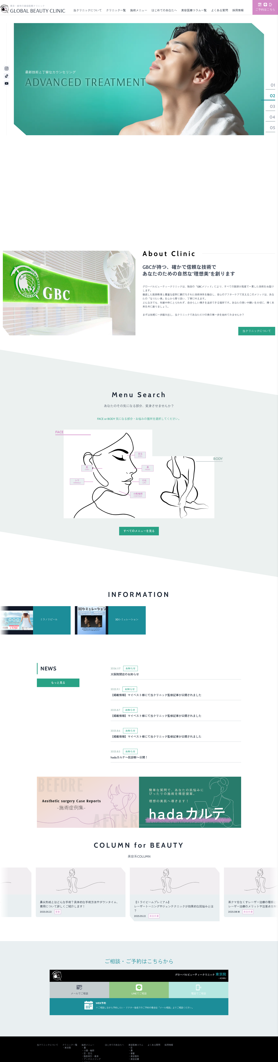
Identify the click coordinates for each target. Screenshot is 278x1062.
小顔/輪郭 (138, 494)
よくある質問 (219, 10)
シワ (77, 481)
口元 (144, 481)
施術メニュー (138, 10)
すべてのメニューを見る (139, 531)
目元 (140, 454)
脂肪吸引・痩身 (91, 1056)
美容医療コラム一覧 (194, 10)
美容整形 (134, 1056)
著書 (132, 1053)
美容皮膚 (134, 1059)
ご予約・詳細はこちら (194, 216)
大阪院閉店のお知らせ (125, 674)
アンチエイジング (92, 1059)
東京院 (68, 1047)
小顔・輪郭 (89, 1050)
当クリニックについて (87, 10)
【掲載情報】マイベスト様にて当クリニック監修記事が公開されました (156, 695)
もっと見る (58, 682)
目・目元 (88, 1053)
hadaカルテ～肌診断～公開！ (129, 757)
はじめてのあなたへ (164, 10)
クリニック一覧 (116, 10)
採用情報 (238, 10)
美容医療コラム (135, 1045)
